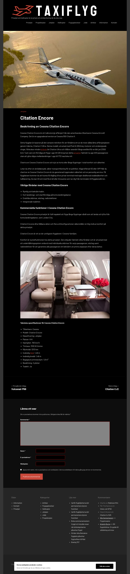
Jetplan (51, 23)
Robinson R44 (113, 503)
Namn (22, 451)
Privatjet (29, 23)
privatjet (77, 153)
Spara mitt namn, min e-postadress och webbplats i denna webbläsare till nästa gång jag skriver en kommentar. (62, 470)
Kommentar (25, 420)
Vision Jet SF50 (106, 509)
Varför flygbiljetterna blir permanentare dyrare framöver (80, 506)
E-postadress (25, 457)
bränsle (44, 149)
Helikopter (61, 23)
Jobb (85, 23)
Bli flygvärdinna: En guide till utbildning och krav (109, 527)
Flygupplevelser (74, 23)
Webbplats (24, 464)
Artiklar (93, 23)
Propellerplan (41, 23)
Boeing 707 (75, 542)
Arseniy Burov (105, 524)
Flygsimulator (105, 521)
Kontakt (114, 23)
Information (103, 23)
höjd (32, 353)
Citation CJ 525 (105, 515)
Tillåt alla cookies (104, 566)
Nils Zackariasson (106, 518)
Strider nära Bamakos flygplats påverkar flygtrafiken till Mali (79, 536)
